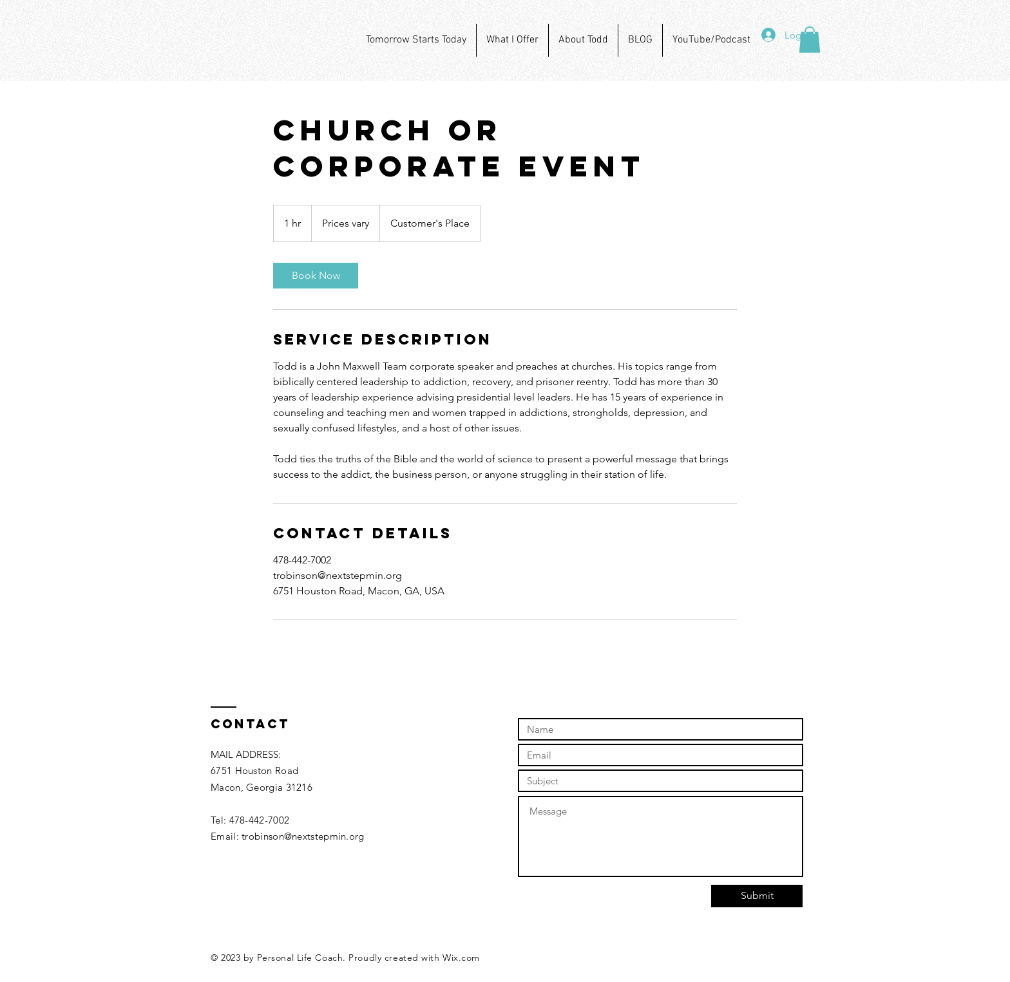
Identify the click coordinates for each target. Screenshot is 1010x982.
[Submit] (757, 896)
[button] (810, 39)
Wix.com (461, 957)
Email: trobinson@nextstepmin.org (288, 836)
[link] (315, 275)
